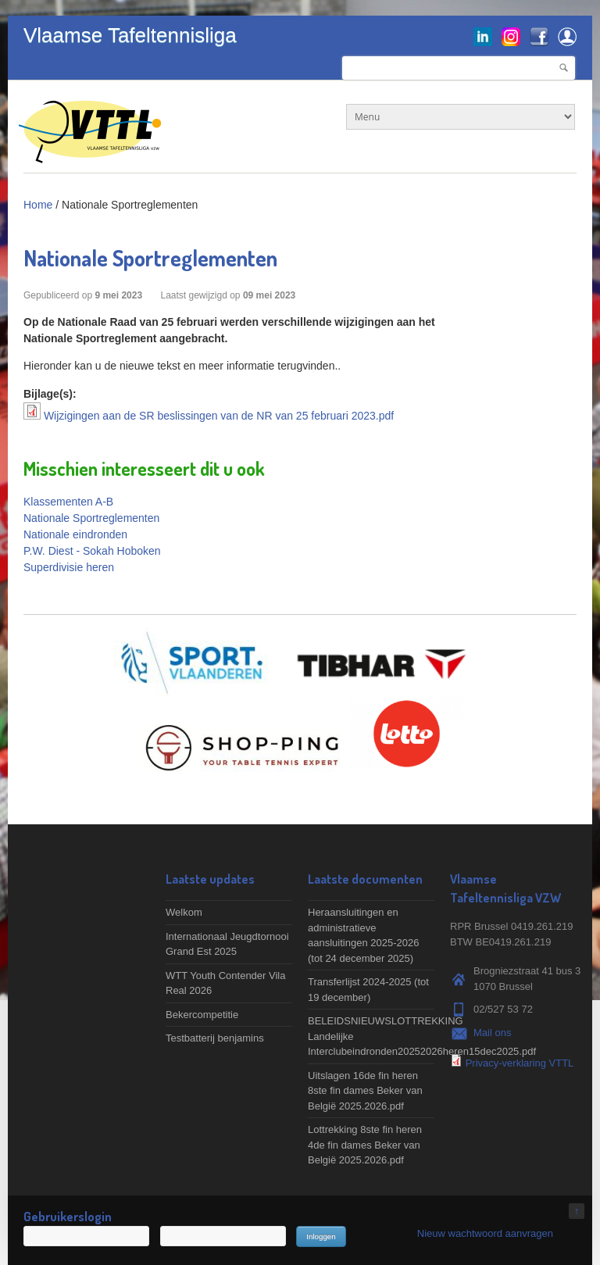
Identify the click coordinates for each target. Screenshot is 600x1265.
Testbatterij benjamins (215, 1038)
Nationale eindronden (75, 534)
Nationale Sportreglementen (91, 518)
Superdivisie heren (68, 567)
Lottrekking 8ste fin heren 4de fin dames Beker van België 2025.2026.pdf (365, 1145)
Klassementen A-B (68, 501)
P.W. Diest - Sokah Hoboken (92, 551)
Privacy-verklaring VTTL (520, 1063)
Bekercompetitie (202, 1014)
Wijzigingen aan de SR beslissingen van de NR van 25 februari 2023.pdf (219, 415)
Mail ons (492, 1032)
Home (37, 204)
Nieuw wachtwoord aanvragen (485, 1233)
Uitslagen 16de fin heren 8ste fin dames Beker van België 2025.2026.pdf (365, 1091)
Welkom (184, 912)
